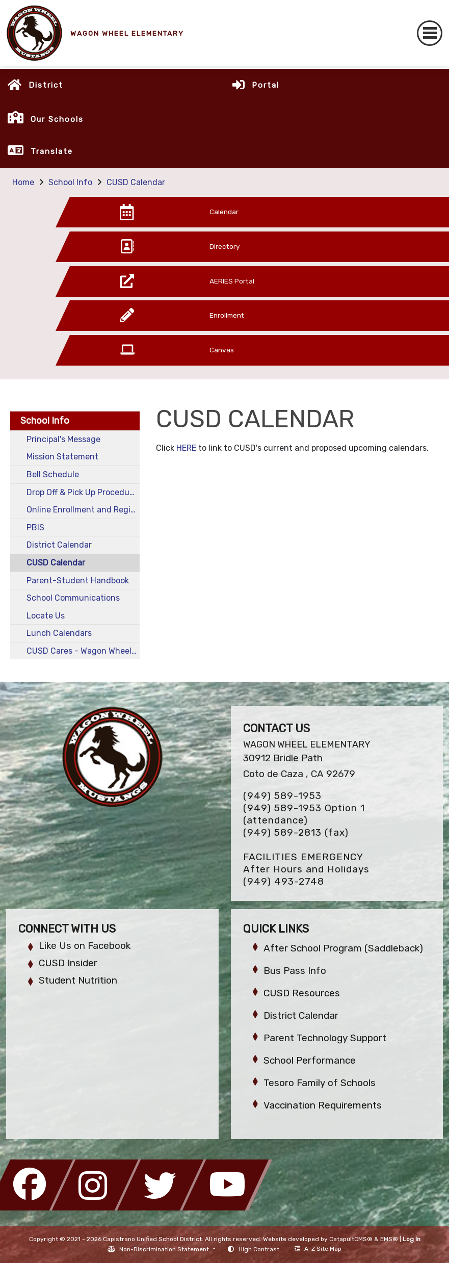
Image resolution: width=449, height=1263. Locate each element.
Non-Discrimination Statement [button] (164, 1249)
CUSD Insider (68, 963)
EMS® (389, 1239)
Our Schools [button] (57, 119)
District (46, 85)
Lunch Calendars (59, 633)
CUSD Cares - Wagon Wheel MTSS (83, 651)
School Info (70, 182)
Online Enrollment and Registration (83, 509)
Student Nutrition (78, 980)
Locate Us (46, 616)
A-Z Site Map (318, 1248)
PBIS (35, 527)
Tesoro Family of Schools (319, 1083)
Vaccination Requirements (322, 1105)
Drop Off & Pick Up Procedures (83, 492)
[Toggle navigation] (429, 33)
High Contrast (259, 1249)
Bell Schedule (53, 474)
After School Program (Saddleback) (343, 948)
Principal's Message (63, 439)
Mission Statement (62, 456)
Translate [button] (52, 151)
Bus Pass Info (294, 970)
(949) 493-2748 (283, 881)
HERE (187, 448)
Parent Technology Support (324, 1038)
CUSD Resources (301, 993)
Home (23, 182)
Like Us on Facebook (84, 945)
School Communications (73, 598)
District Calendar (59, 545)
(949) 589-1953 (282, 796)
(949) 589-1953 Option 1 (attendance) (304, 814)
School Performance (309, 1060)
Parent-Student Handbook (78, 580)
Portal (265, 85)
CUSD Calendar (136, 182)
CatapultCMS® (351, 1239)
